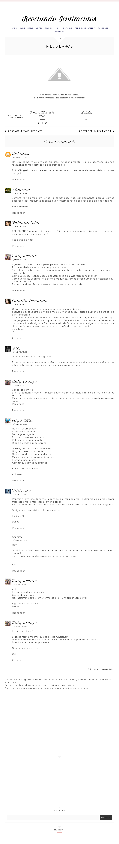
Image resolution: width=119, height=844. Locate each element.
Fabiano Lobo (25, 224)
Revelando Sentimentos (59, 19)
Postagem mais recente (24, 133)
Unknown (21, 155)
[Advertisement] (59, 781)
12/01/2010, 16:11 (19, 387)
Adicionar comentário (100, 671)
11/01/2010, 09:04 (19, 195)
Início (16, 28)
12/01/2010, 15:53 (19, 353)
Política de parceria (95, 28)
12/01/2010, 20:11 (19, 496)
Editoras (76, 28)
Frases (87, 121)
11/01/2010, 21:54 (19, 306)
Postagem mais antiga (96, 133)
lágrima (21, 191)
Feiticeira (22, 492)
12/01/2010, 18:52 (19, 426)
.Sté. (16, 349)
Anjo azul (22, 422)
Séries (65, 28)
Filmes (54, 28)
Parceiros (53, 32)
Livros (44, 28)
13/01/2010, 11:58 (19, 586)
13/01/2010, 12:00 (19, 628)
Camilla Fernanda (30, 302)
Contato (66, 32)
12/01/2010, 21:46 (19, 541)
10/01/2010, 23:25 (19, 159)
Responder (18, 181)
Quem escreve (30, 28)
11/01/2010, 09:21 (19, 228)
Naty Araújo (24, 257)
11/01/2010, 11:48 (19, 261)
